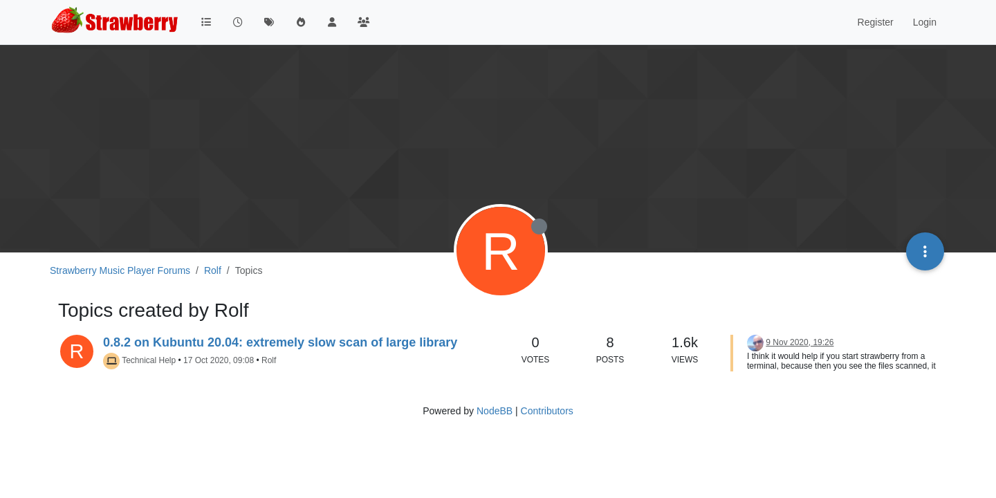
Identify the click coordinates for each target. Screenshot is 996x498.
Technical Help (149, 360)
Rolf (268, 360)
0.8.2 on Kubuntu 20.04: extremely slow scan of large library (280, 342)
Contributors (547, 410)
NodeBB (495, 410)
